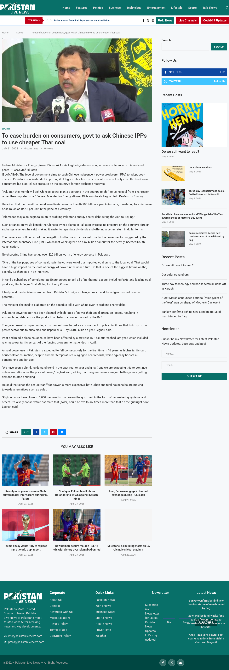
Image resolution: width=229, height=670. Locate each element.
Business (115, 7)
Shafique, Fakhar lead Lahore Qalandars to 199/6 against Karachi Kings (77, 495)
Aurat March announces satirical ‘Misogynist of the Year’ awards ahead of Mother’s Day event (193, 216)
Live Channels (188, 20)
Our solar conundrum (200, 167)
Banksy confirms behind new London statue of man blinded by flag (206, 236)
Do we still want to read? (180, 151)
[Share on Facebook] (36, 432)
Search (166, 40)
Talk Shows (210, 7)
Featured (81, 7)
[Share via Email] (62, 432)
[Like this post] (27, 432)
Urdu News (165, 20)
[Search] (227, 7)
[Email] (180, 662)
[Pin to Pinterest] (53, 432)
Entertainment (156, 7)
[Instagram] (153, 20)
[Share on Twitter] (44, 432)
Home (66, 7)
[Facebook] (144, 20)
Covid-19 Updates (215, 20)
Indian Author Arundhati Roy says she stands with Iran (82, 20)
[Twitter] (148, 20)
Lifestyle (176, 7)
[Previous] (47, 20)
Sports (192, 7)
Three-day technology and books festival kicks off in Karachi (207, 192)
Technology (134, 7)
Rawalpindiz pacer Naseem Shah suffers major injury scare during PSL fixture (25, 495)
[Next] (51, 20)
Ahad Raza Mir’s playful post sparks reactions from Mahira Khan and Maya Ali (206, 638)
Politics (98, 7)
